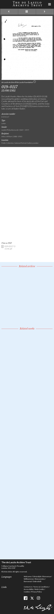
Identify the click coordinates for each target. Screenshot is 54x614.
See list (27, 12)
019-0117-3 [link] (10, 247)
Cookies (27, 592)
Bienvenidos (40, 579)
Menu (49, 4)
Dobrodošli (37, 581)
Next (45, 12)
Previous (9, 12)
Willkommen (29, 579)
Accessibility (28, 589)
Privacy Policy (36, 592)
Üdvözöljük (37, 576)
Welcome (27, 576)
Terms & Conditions (41, 587)
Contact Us (28, 587)
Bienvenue (46, 576)
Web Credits (39, 589)
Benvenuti (28, 581)
